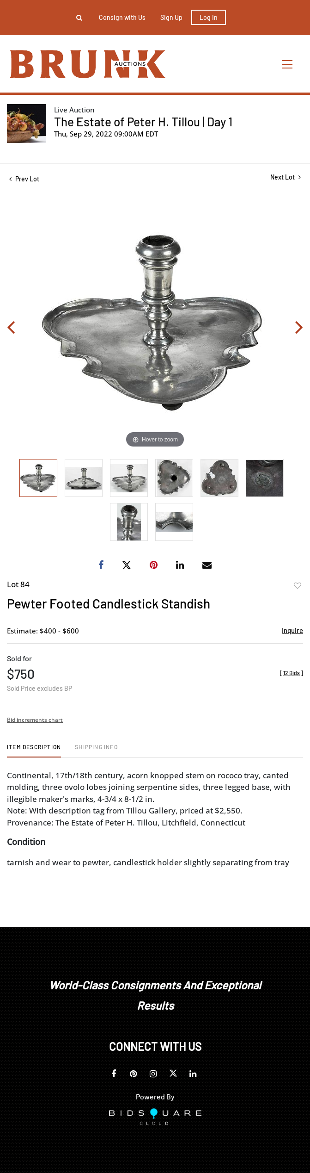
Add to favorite (297, 586)
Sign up (171, 17)
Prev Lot (24, 179)
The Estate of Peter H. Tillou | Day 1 (143, 121)
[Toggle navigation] (288, 64)
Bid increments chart (35, 720)
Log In (209, 17)
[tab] (34, 750)
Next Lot (285, 177)
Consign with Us (122, 17)
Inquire (292, 630)
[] (291, 673)
